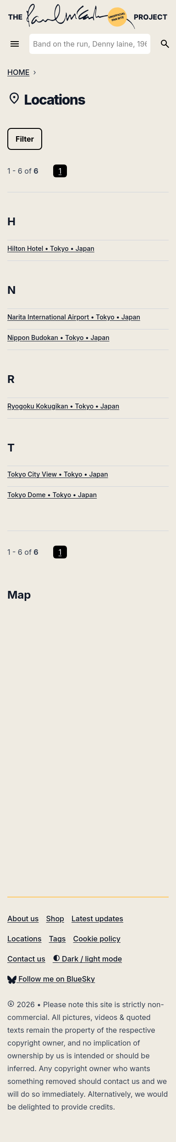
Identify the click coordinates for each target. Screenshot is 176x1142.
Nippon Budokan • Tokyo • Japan (58, 337)
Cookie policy (96, 938)
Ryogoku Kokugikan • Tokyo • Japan (63, 406)
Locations (24, 938)
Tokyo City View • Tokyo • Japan (57, 474)
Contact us (26, 958)
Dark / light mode (87, 958)
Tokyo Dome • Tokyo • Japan (52, 495)
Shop (55, 918)
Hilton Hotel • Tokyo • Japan (50, 248)
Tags (57, 938)
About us (22, 918)
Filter (25, 138)
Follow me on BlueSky (51, 978)
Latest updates (97, 918)
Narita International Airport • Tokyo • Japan (73, 317)
